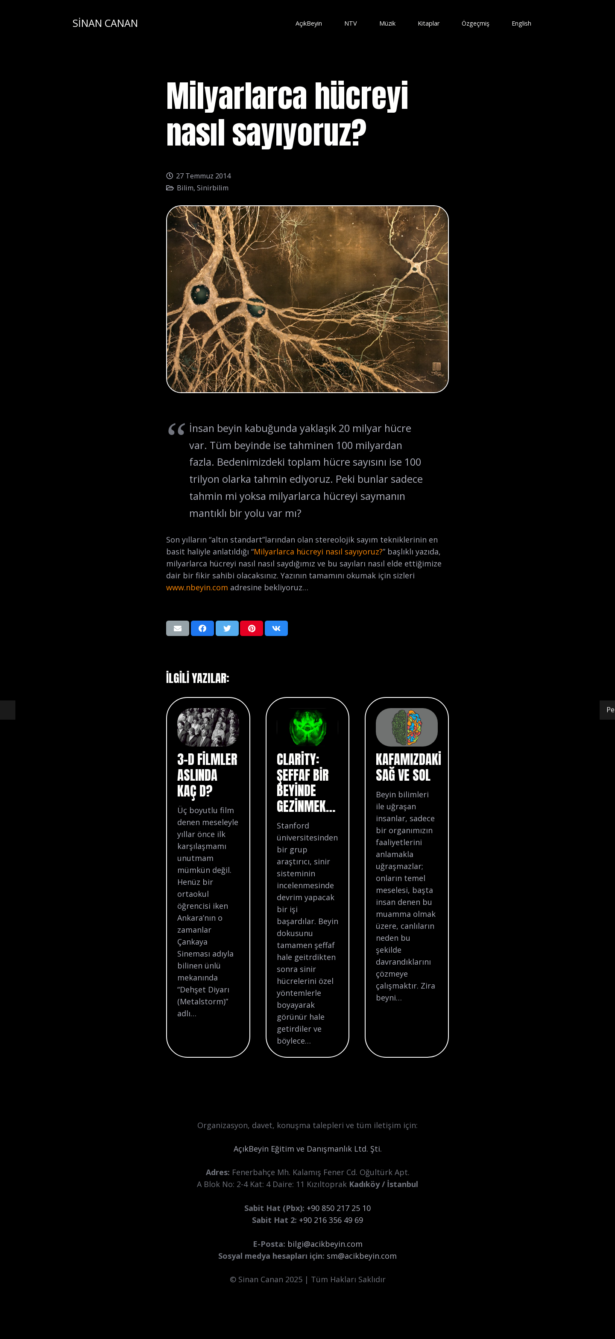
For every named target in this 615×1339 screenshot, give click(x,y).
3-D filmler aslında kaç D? (207, 775)
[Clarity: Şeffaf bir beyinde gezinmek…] (307, 714)
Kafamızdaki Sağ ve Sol (408, 767)
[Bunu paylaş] (202, 628)
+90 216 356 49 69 (331, 1220)
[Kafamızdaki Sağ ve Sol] (406, 714)
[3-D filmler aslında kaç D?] (208, 714)
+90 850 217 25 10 (339, 1208)
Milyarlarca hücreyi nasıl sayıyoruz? (318, 551)
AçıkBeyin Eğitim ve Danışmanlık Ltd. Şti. (308, 1149)
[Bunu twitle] (227, 628)
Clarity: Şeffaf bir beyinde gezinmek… (306, 783)
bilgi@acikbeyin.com (325, 1244)
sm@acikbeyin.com (362, 1256)
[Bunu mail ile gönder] (177, 628)
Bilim (185, 188)
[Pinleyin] (251, 628)
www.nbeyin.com (197, 587)
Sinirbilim (212, 188)
